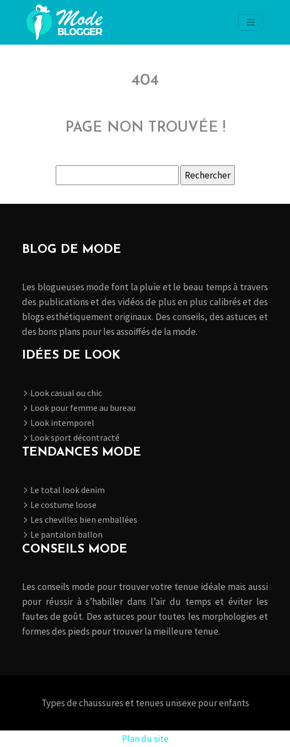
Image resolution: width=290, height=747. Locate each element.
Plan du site (145, 739)
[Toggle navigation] (251, 22)
